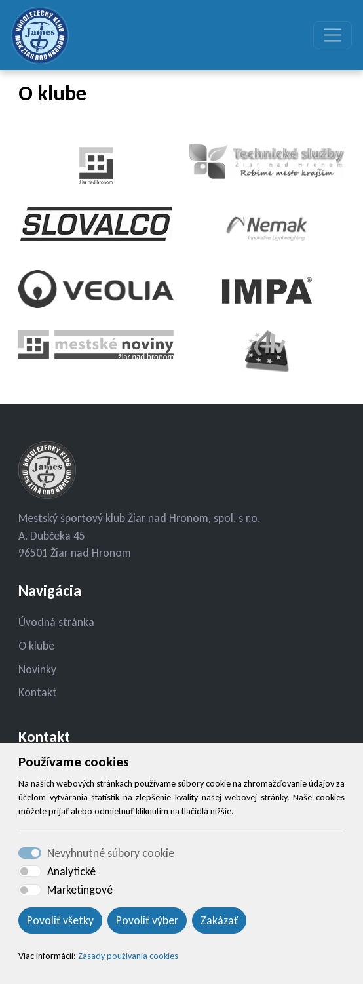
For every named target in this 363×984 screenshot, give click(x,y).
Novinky (37, 669)
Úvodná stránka (56, 622)
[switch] (29, 871)
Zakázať (219, 920)
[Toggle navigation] (332, 35)
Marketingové (80, 889)
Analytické (71, 871)
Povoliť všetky (60, 920)
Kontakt (37, 692)
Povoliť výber (147, 920)
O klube (36, 646)
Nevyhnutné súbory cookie (110, 853)
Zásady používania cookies (128, 956)
